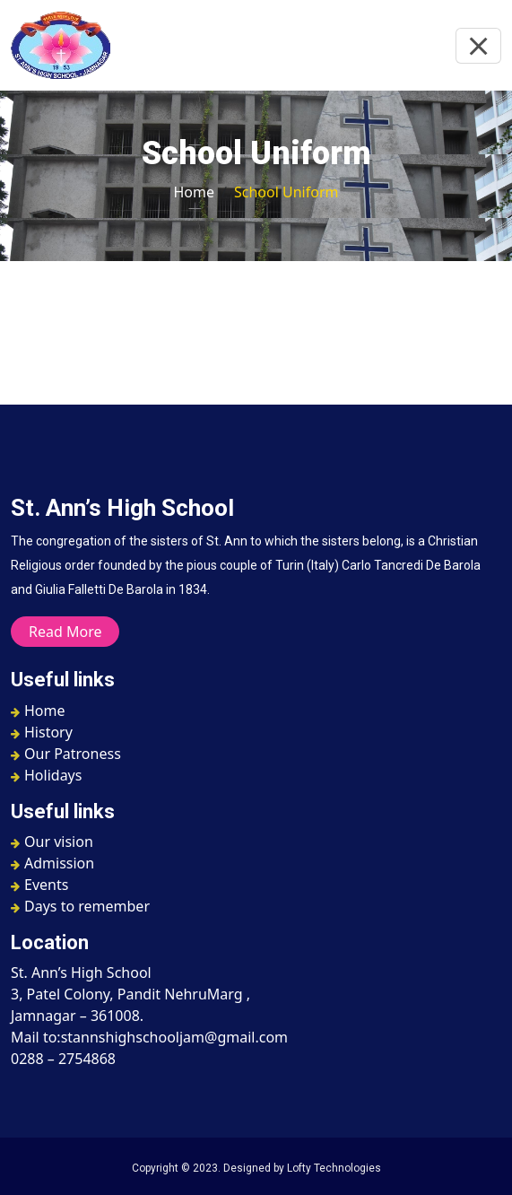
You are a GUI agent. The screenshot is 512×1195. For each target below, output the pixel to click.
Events (39, 884)
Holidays (46, 775)
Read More (65, 631)
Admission (52, 863)
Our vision (52, 841)
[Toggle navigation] (478, 46)
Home (194, 192)
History (42, 732)
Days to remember (80, 906)
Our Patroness (66, 753)
